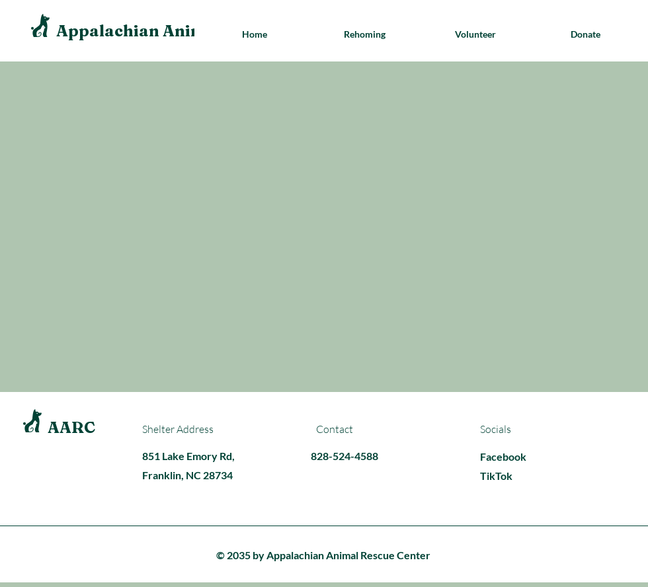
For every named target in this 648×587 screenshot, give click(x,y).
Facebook (503, 456)
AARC (71, 427)
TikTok (496, 475)
